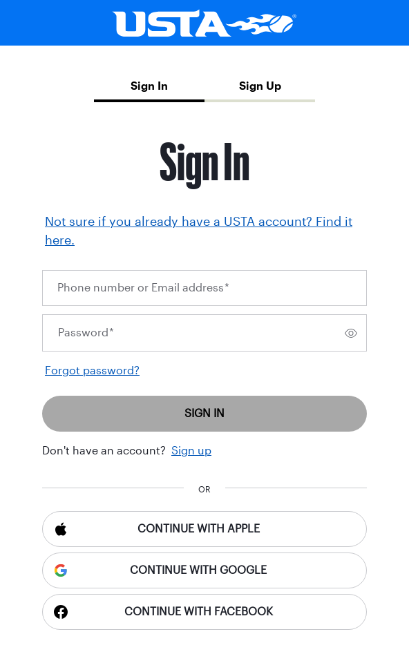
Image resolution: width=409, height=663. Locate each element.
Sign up (191, 451)
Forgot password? (92, 370)
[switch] (351, 333)
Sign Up (260, 86)
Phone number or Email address (143, 288)
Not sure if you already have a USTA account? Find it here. (198, 231)
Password (86, 332)
